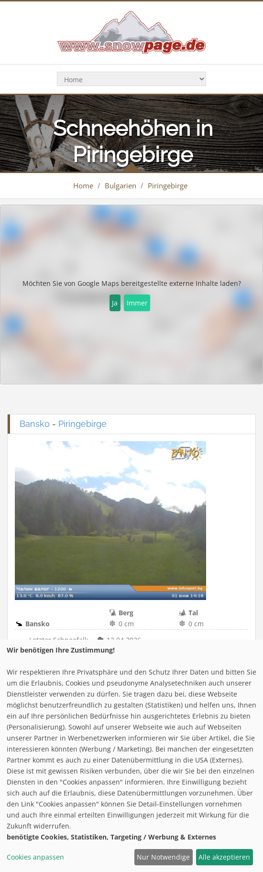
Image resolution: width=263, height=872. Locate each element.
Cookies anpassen (35, 856)
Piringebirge (167, 185)
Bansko (35, 424)
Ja (115, 302)
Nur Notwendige (163, 856)
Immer (137, 302)
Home (83, 185)
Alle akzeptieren (224, 856)
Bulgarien (120, 185)
